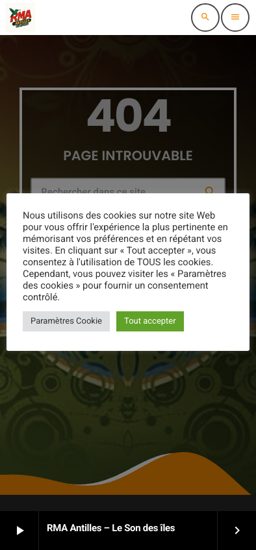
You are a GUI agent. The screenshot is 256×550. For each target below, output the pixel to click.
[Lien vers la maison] (20, 17)
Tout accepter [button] (150, 321)
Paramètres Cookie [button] (66, 321)
